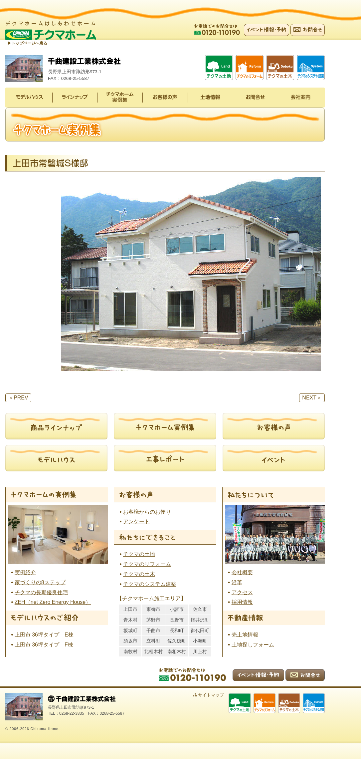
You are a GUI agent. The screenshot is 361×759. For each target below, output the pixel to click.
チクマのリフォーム (147, 564)
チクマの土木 (139, 574)
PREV (18, 398)
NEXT (312, 398)
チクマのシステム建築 (149, 584)
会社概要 (242, 573)
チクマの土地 (139, 555)
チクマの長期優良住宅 (41, 593)
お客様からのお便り (147, 512)
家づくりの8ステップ (40, 583)
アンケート (136, 522)
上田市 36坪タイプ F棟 (44, 645)
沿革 (237, 583)
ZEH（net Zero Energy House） (53, 603)
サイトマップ (222, 695)
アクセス (242, 593)
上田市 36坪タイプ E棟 (44, 635)
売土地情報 (245, 635)
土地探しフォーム (253, 645)
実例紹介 (25, 573)
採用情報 (242, 603)
